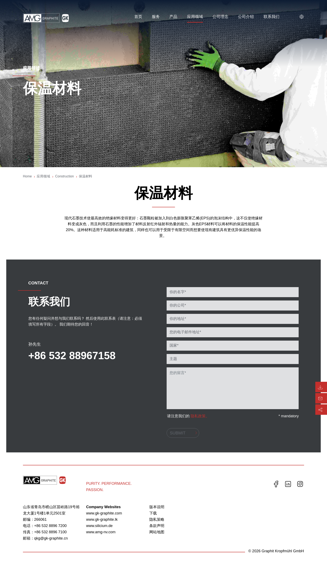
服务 (156, 16)
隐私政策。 (200, 416)
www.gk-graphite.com (104, 513)
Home (27, 176)
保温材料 (85, 176)
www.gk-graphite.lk (102, 519)
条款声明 (156, 526)
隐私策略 (156, 519)
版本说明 (156, 507)
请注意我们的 (188, 416)
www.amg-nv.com (101, 532)
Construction (64, 176)
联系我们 (271, 16)
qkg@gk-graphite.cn (51, 538)
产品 (173, 16)
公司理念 (220, 16)
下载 (153, 513)
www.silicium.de (99, 526)
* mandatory (288, 416)
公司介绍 (246, 16)
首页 (138, 16)
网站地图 (156, 532)
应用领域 (195, 16)
